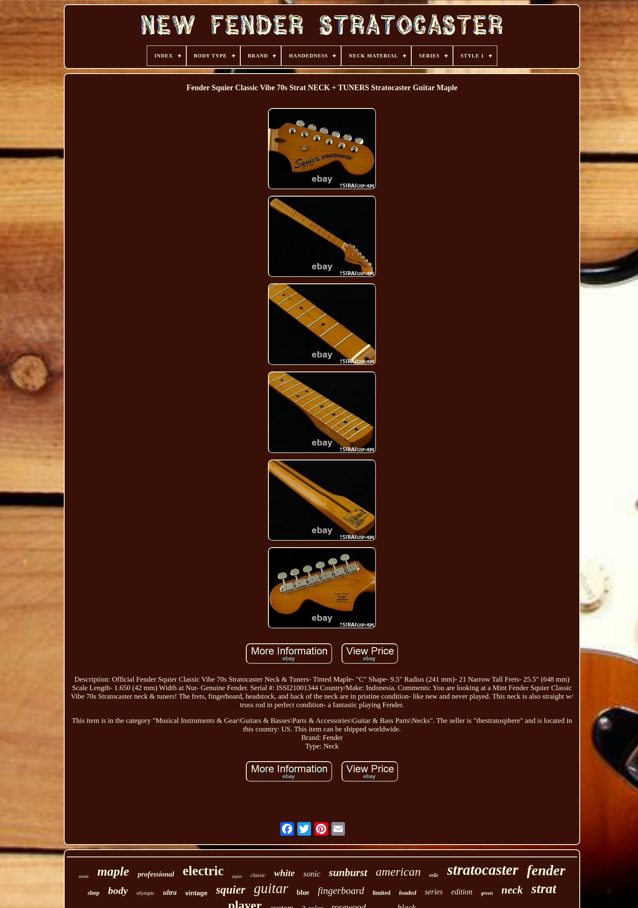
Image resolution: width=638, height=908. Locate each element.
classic (258, 875)
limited (381, 893)
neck (512, 890)
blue (303, 892)
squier (230, 889)
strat (543, 888)
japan (237, 876)
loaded (407, 892)
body (118, 890)
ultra (170, 892)
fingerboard (341, 890)
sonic (311, 873)
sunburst (348, 872)
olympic (146, 893)
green (487, 893)
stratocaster (482, 870)
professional (156, 874)
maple (113, 871)
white (284, 873)
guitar (271, 888)
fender (546, 870)
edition (462, 892)
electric (203, 870)
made (84, 876)
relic (434, 875)
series (434, 892)
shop (94, 893)
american (398, 871)
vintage (196, 893)
